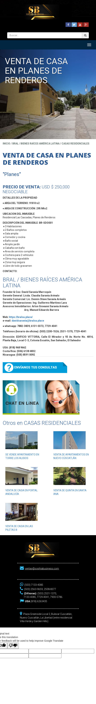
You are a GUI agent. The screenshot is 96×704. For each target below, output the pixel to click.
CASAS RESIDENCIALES (75, 143)
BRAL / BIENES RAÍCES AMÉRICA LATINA (35, 143)
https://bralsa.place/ (21, 317)
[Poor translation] (13, 646)
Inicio (6, 143)
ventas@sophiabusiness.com (42, 568)
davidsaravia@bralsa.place (28, 320)
